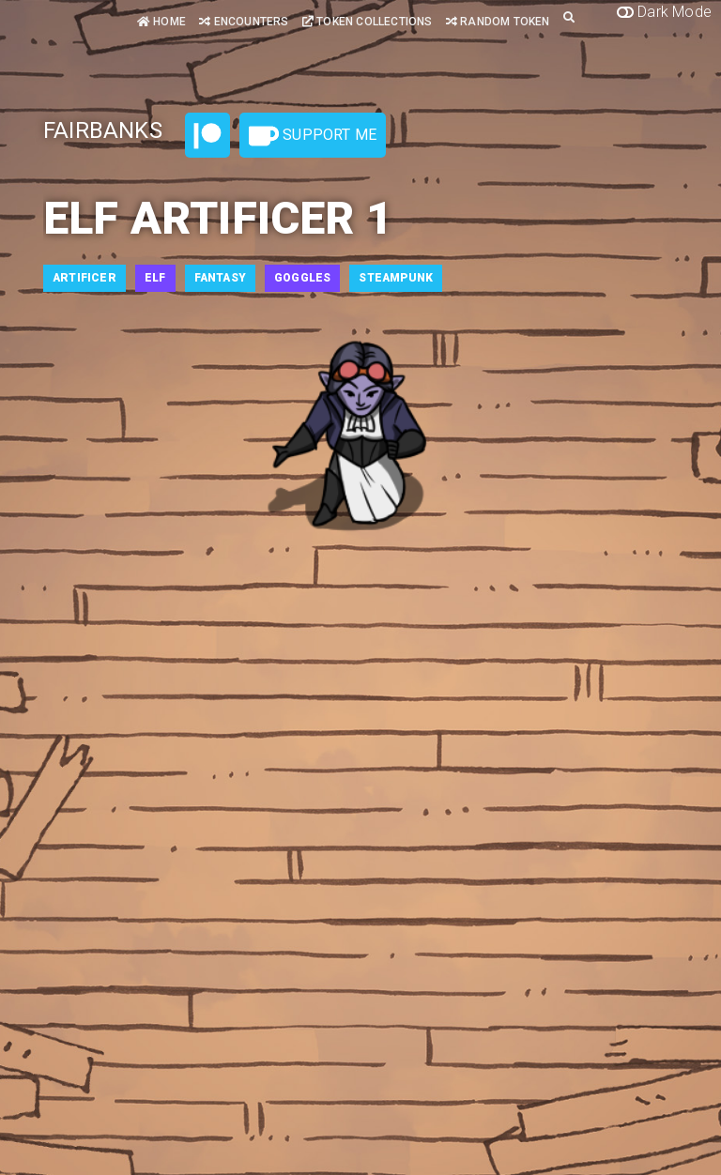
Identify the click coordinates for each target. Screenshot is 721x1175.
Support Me (312, 136)
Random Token (498, 21)
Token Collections (367, 21)
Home (161, 21)
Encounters (243, 21)
